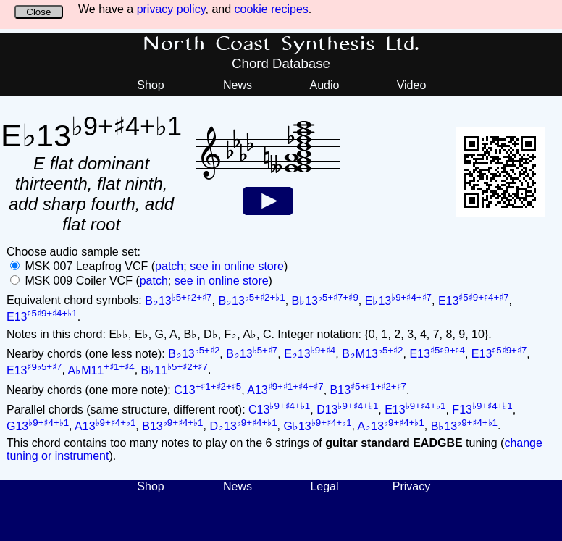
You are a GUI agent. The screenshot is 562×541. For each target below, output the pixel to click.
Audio (325, 85)
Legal (324, 486)
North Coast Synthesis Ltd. (281, 44)
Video (412, 85)
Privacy (411, 486)
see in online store (237, 266)
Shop (150, 85)
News (237, 85)
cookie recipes (272, 9)
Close (38, 12)
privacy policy (171, 9)
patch (169, 266)
